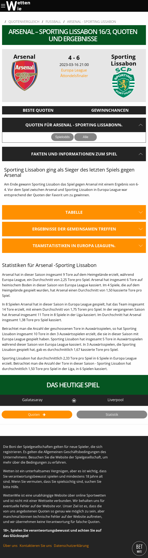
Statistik (112, 414)
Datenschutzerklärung (71, 545)
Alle (85, 137)
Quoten (34, 414)
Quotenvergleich (23, 21)
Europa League (74, 73)
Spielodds (62, 137)
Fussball (53, 21)
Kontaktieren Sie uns (36, 545)
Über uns (10, 545)
